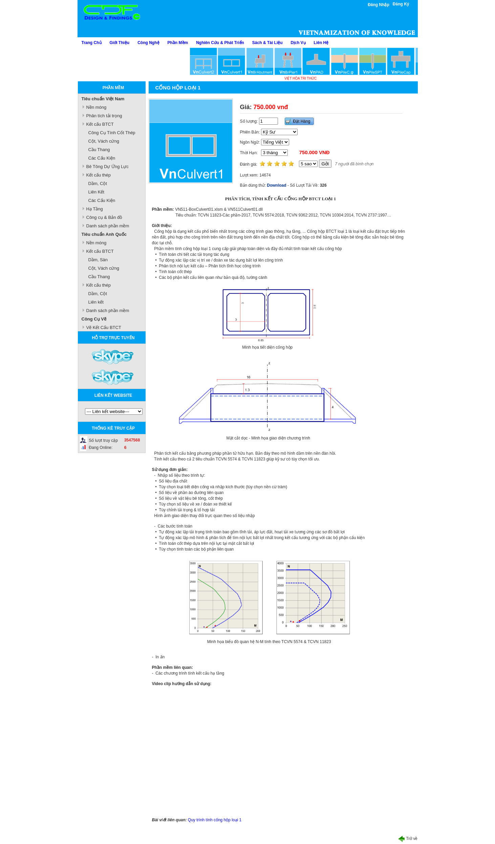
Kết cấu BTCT (100, 124)
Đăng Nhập (378, 4)
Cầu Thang (99, 149)
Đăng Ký (401, 4)
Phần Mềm (178, 42)
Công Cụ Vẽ (94, 319)
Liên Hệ (321, 42)
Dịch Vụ (298, 42)
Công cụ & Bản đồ (104, 217)
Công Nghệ (148, 42)
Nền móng (96, 107)
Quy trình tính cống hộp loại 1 (214, 820)
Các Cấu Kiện (101, 158)
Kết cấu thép (98, 175)
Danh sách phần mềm (107, 225)
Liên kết (96, 302)
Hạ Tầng (94, 208)
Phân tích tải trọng (104, 115)
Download (276, 185)
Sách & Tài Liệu (267, 42)
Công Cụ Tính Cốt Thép (111, 132)
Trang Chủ (92, 42)
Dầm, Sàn (98, 259)
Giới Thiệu (120, 42)
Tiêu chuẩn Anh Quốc (104, 234)
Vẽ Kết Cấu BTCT (103, 327)
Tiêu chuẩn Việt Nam (103, 98)
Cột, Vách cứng (103, 141)
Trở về (407, 838)
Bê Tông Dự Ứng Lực (107, 166)
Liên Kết (96, 191)
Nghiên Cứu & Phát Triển (220, 42)
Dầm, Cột (97, 183)
